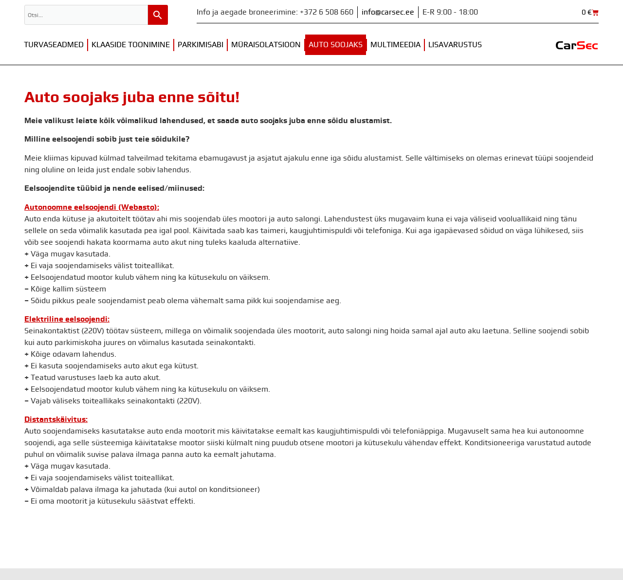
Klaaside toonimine (131, 45)
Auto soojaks (336, 45)
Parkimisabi (200, 45)
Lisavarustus (455, 45)
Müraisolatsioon (266, 45)
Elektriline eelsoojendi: (67, 319)
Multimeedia (395, 45)
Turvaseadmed (54, 45)
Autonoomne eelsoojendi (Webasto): (91, 207)
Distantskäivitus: (56, 419)
